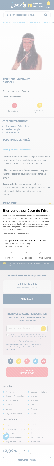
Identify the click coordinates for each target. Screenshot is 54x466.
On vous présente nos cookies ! (17, 246)
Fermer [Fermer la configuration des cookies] (9, 258)
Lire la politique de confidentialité (16, 234)
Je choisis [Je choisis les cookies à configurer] (27, 258)
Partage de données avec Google (18, 244)
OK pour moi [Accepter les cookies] (45, 258)
